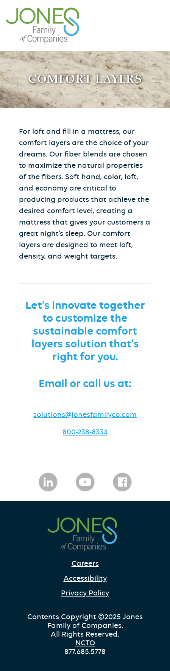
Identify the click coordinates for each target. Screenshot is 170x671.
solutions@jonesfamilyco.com (85, 414)
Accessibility (85, 578)
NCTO (85, 642)
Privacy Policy (85, 593)
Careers (85, 563)
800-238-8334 (85, 432)
